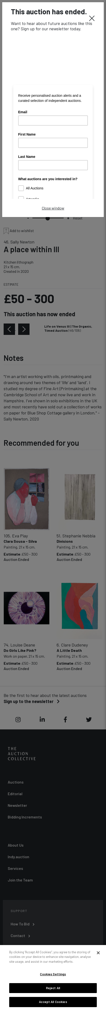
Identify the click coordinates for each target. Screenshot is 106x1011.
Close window (53, 208)
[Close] (91, 18)
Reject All (53, 988)
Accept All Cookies (53, 1002)
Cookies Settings (53, 974)
